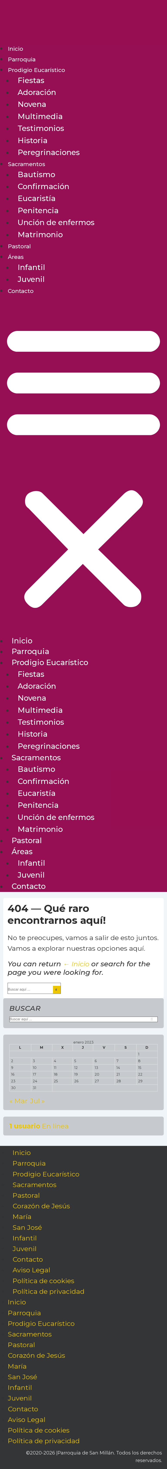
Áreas (16, 257)
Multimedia (40, 116)
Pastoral (19, 246)
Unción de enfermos (56, 222)
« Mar (18, 1101)
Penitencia (38, 210)
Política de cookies (43, 1281)
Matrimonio (40, 234)
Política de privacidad (48, 1291)
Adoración (37, 92)
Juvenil (31, 279)
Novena (32, 104)
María (22, 1217)
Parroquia (22, 59)
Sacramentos (26, 164)
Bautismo (36, 174)
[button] (83, 466)
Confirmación (43, 186)
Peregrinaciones (49, 152)
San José (27, 1227)
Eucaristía (37, 198)
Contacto (21, 291)
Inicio (15, 48)
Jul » (37, 1101)
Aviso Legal (31, 1270)
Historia (33, 140)
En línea (39, 1126)
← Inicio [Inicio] (76, 964)
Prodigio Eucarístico (36, 70)
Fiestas (31, 80)
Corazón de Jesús (41, 1206)
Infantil (31, 267)
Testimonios (41, 128)
